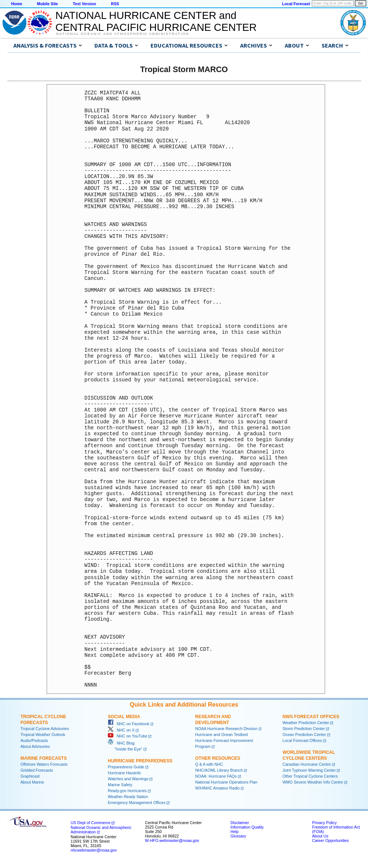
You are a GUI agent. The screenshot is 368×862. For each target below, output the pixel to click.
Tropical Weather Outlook (42, 734)
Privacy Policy (324, 822)
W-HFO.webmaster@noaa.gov (172, 840)
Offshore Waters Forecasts (44, 764)
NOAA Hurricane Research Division (226, 728)
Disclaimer (239, 822)
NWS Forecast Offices (311, 716)
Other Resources (217, 758)
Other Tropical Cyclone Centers (310, 776)
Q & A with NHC (209, 764)
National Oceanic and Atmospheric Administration (122, 34)
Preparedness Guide (126, 767)
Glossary (238, 836)
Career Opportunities (330, 840)
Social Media (124, 716)
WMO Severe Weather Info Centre (313, 782)
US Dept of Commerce (90, 822)
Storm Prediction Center (304, 728)
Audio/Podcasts (34, 740)
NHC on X (121, 730)
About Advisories (35, 746)
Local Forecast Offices (302, 740)
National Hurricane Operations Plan (226, 782)
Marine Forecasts (43, 758)
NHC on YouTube (127, 736)
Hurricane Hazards (124, 773)
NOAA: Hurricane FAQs (216, 776)
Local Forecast (296, 3)
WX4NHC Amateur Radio (217, 788)
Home (16, 3)
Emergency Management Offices (136, 802)
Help (234, 831)
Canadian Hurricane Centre (307, 764)
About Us (320, 836)
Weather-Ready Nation (128, 796)
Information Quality (247, 827)
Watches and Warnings (128, 779)
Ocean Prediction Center (304, 734)
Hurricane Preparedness (140, 760)
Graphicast (30, 776)
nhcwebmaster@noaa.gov (94, 850)
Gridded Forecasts (36, 770)
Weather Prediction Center (306, 722)
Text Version (84, 3)
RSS (115, 3)
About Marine (32, 782)
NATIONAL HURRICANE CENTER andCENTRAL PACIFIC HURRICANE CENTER (155, 21)
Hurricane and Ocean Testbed (221, 734)
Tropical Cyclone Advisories (44, 728)
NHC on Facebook (128, 723)
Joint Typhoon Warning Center (309, 770)
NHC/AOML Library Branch (219, 770)
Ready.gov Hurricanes (127, 790)
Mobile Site (47, 3)
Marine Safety (120, 784)
